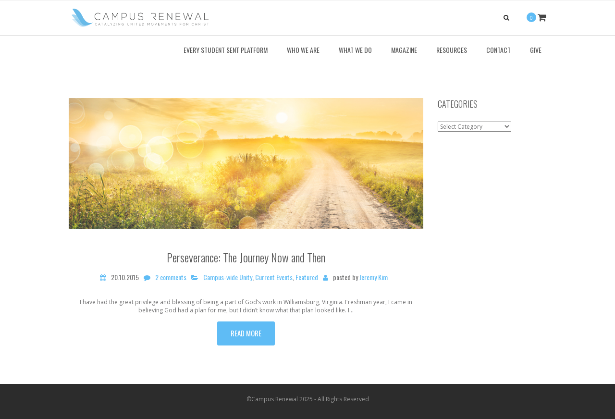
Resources (451, 50)
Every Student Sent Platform (226, 50)
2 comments (170, 277)
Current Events (274, 277)
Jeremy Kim (373, 277)
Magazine (404, 50)
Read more (246, 333)
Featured (306, 277)
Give (535, 50)
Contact (498, 50)
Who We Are (303, 50)
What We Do (355, 50)
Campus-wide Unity (227, 277)
